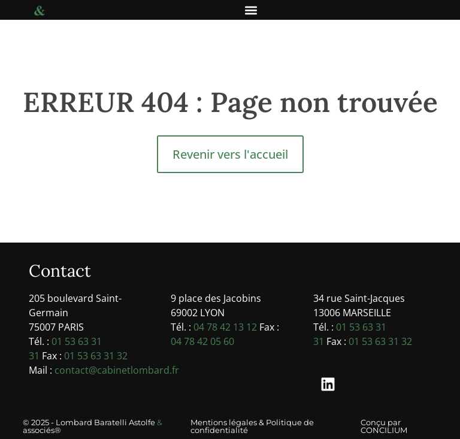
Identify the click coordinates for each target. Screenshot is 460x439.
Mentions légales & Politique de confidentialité (252, 426)
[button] (251, 10)
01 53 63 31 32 (96, 355)
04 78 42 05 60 (202, 341)
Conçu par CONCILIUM (384, 426)
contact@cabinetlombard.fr (117, 370)
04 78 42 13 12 (225, 327)
